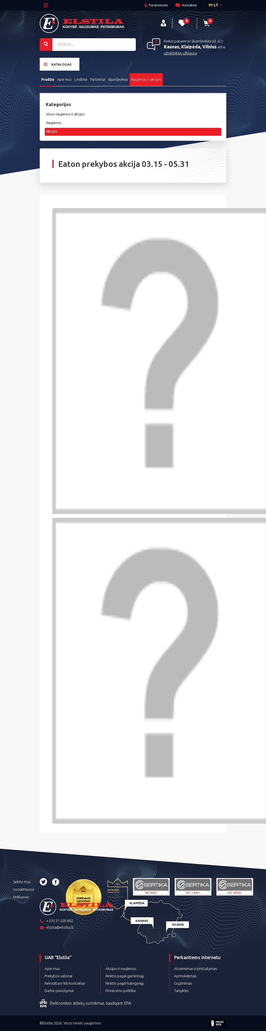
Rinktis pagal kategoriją (124, 983)
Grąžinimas (183, 983)
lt (213, 5)
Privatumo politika (120, 990)
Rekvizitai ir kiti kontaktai (65, 983)
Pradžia (47, 79)
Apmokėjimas (185, 976)
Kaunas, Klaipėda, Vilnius (190, 46)
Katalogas (58, 64)
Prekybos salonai (58, 976)
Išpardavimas (118, 79)
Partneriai (97, 79)
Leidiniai (81, 79)
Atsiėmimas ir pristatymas (195, 968)
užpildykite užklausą (180, 53)
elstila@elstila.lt (57, 927)
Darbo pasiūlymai (59, 990)
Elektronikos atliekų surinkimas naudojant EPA (85, 1003)
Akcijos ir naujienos (120, 968)
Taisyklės (181, 990)
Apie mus (64, 79)
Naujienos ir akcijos (146, 79)
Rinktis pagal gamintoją (124, 976)
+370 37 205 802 (56, 921)
